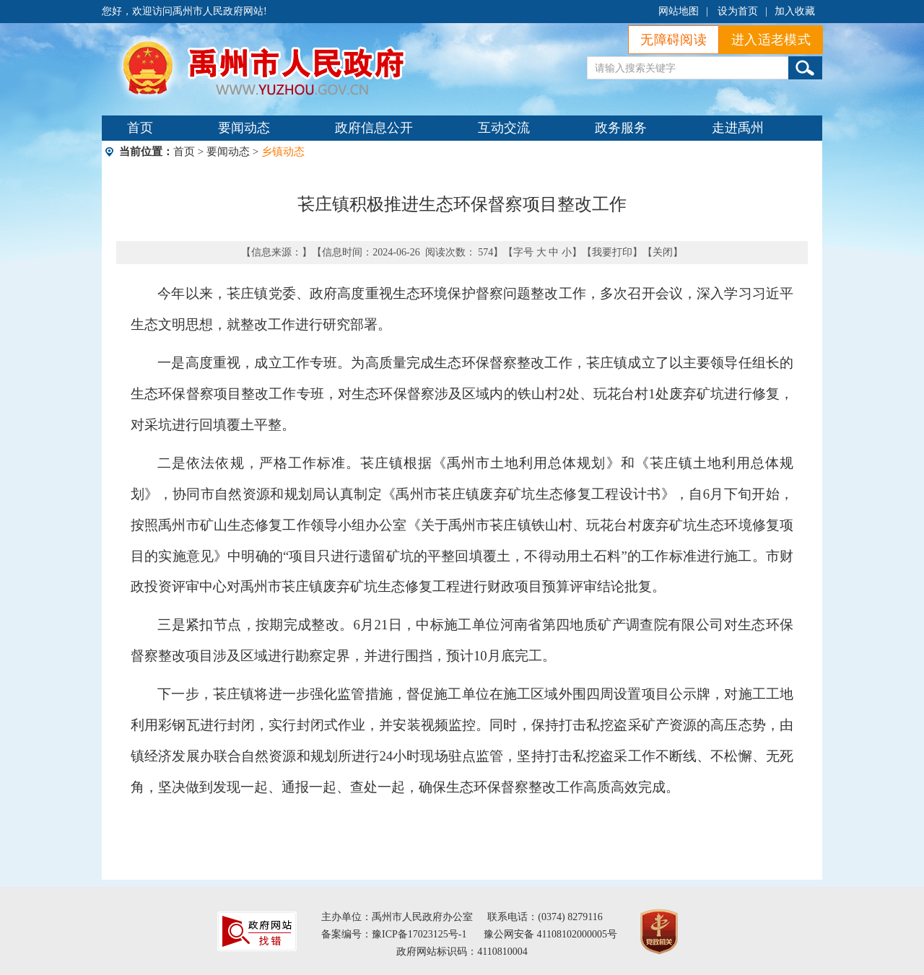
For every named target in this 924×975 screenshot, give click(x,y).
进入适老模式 (771, 39)
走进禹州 (738, 128)
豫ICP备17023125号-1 (419, 934)
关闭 (663, 252)
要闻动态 (244, 128)
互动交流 (504, 128)
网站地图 (678, 11)
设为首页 (738, 11)
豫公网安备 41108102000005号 (550, 934)
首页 (140, 128)
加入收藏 (795, 11)
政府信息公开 (374, 128)
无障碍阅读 (673, 39)
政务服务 (621, 128)
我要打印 (612, 252)
